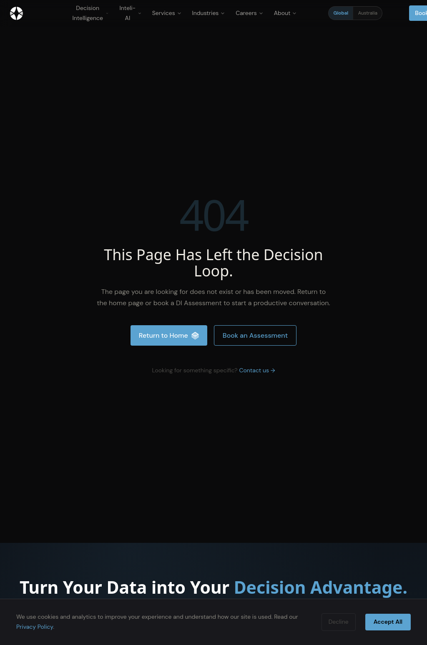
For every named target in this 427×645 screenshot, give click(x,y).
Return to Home (169, 335)
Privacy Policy (34, 626)
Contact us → (257, 370)
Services (166, 13)
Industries (208, 13)
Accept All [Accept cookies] (388, 621)
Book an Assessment (255, 335)
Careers (249, 13)
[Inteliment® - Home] (16, 13)
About (285, 13)
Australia (367, 13)
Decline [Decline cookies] (339, 621)
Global (341, 13)
